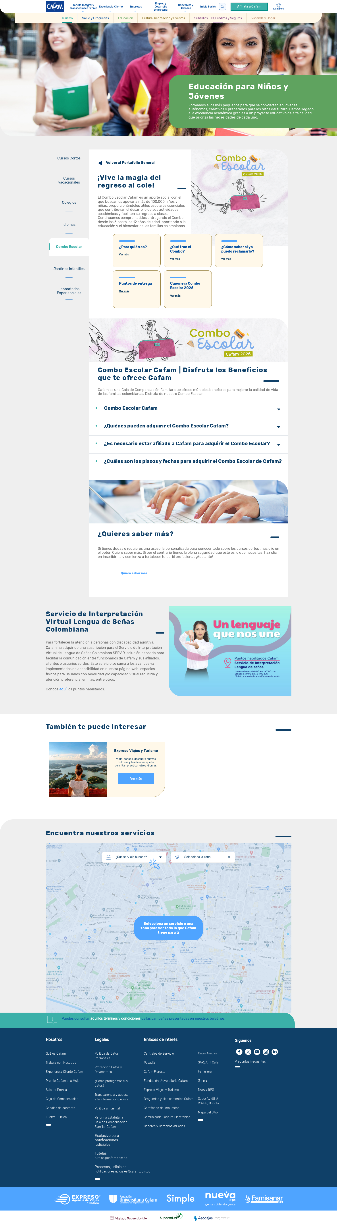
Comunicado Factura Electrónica (167, 1117)
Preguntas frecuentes (250, 1061)
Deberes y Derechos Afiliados (164, 1126)
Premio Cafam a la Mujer (63, 1081)
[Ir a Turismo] (67, 18)
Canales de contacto (60, 1108)
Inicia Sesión (208, 6)
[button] (67, 18)
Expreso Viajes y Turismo (161, 1090)
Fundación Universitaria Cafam (166, 1081)
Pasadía (149, 1063)
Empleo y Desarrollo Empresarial (161, 6)
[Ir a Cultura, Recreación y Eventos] (163, 18)
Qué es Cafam (56, 1054)
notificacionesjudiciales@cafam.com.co (122, 1171)
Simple (202, 1080)
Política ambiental (107, 1108)
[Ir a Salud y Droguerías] (95, 18)
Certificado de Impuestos (161, 1108)
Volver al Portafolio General (130, 163)
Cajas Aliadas (207, 1053)
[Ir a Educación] (125, 18)
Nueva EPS (206, 1090)
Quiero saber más (134, 573)
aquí (63, 689)
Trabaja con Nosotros (61, 1063)
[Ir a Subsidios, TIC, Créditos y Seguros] (218, 18)
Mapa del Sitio (208, 1112)
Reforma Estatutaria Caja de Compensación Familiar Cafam (111, 1122)
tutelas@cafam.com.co (111, 1158)
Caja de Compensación (62, 1099)
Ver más (124, 254)
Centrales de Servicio (159, 1054)
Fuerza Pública (56, 1117)
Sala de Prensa (56, 1090)
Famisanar (205, 1071)
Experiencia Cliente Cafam (64, 1072)
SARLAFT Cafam (209, 1062)
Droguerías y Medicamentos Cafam (168, 1099)
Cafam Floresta (155, 1072)
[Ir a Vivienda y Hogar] (263, 18)
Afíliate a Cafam (249, 6)
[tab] (69, 158)
